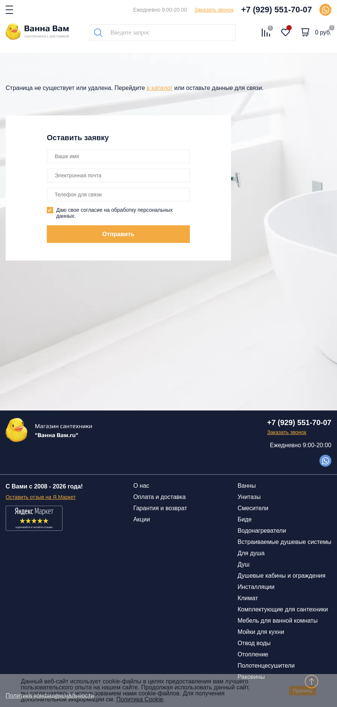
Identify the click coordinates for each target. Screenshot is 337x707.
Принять (302, 691)
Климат (247, 598)
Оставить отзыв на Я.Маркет (41, 497)
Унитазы (249, 497)
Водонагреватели (261, 530)
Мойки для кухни (260, 632)
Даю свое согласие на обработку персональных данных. (114, 213)
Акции (141, 519)
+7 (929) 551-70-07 (276, 9)
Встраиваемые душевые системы (284, 542)
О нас (141, 485)
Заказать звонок (214, 10)
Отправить (118, 234)
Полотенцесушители (265, 665)
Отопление (252, 654)
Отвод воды (253, 643)
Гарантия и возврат (160, 508)
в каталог (160, 88)
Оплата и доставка (159, 497)
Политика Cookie (139, 699)
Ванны (246, 485)
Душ (243, 564)
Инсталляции (255, 587)
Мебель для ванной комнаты (277, 620)
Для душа (250, 553)
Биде (244, 519)
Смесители (252, 508)
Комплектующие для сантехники (282, 609)
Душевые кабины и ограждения (281, 575)
